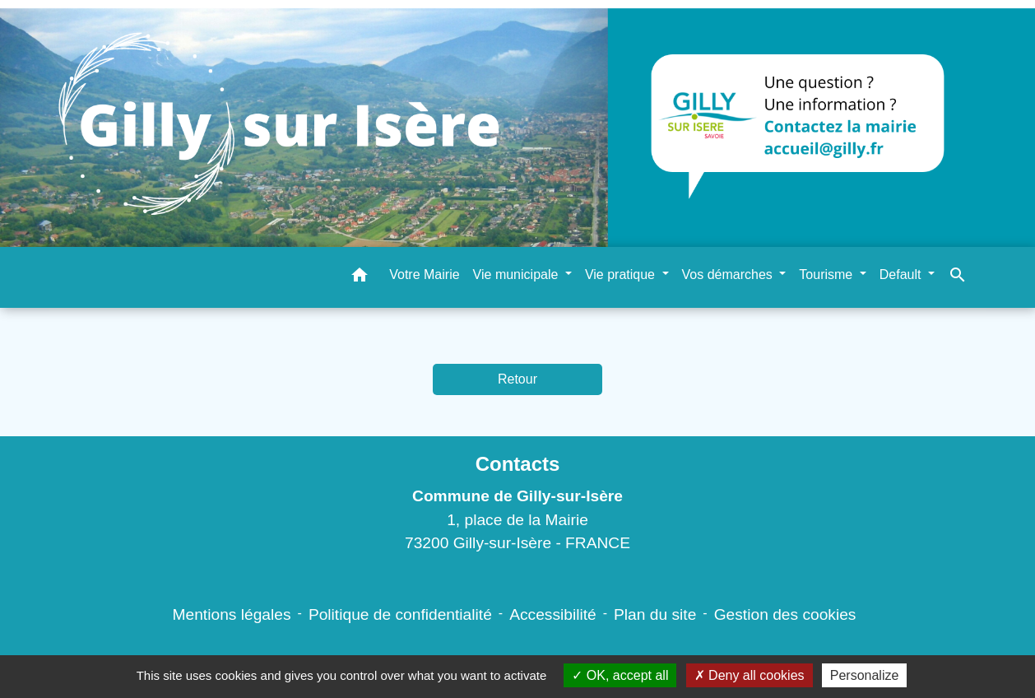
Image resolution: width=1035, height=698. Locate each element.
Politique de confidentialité (400, 614)
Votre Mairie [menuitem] (424, 275)
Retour (517, 379)
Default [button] (902, 275)
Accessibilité (552, 614)
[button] (359, 277)
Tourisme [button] (827, 275)
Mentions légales (232, 614)
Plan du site (655, 614)
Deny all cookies (749, 675)
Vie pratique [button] (622, 275)
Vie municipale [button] (517, 275)
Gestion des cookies (785, 614)
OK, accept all (620, 675)
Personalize (864, 675)
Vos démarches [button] (729, 275)
